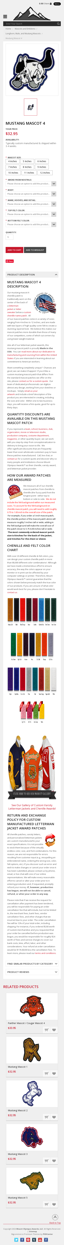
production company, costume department (28, 435)
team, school (31, 429)
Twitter (16, 1240)
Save (11, 261)
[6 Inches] (42, 161)
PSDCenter (48, 1234)
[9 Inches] (42, 167)
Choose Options (46, 1030)
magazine (12, 438)
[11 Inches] (29, 172)
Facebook (22, 1240)
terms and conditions (45, 953)
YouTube (40, 1240)
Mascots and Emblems (25, 28)
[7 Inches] (12, 167)
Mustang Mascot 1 (17, 1066)
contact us (12, 458)
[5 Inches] (27, 161)
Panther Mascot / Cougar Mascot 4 (26, 1023)
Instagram (46, 1240)
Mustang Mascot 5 (17, 1197)
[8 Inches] (27, 167)
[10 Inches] (13, 172)
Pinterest (28, 1240)
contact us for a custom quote (33, 381)
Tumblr (34, 1240)
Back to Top (55, 1222)
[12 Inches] (45, 172)
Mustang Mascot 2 (17, 1110)
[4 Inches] (12, 161)
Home (8, 28)
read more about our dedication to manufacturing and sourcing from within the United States (32, 355)
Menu (57, 4)
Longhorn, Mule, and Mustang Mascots (23, 33)
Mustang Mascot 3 (17, 1154)
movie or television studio (33, 432)
